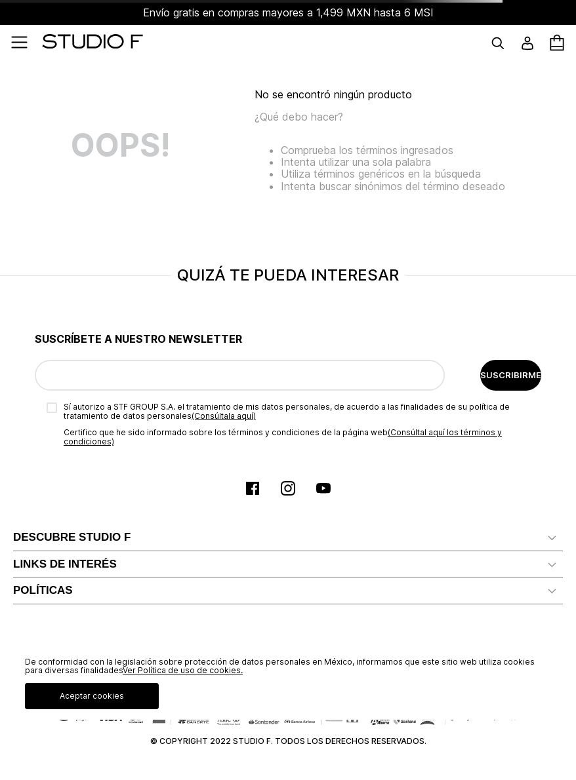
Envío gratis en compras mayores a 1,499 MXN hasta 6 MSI (288, 12)
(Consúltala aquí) (224, 416)
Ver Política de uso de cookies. (183, 670)
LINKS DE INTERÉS (65, 564)
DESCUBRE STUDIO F (72, 537)
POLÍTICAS (43, 590)
